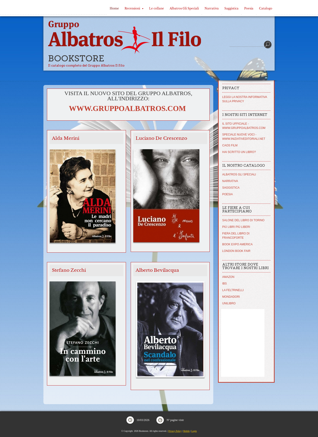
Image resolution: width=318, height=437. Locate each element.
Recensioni (134, 8)
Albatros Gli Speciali (184, 8)
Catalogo (265, 8)
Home (114, 8)
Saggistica (231, 8)
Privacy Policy (174, 431)
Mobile (186, 431)
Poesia (248, 8)
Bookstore (76, 58)
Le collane (156, 8)
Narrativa (212, 8)
